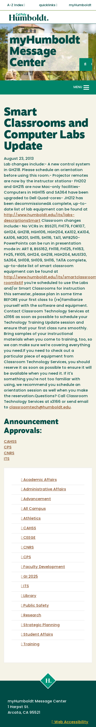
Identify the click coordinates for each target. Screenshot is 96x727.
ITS (6, 459)
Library (29, 596)
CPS (8, 447)
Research (32, 615)
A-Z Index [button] (16, 5)
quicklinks (48, 5)
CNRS (9, 453)
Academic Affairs (40, 480)
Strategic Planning (41, 625)
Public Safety (36, 606)
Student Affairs (38, 635)
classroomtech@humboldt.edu (40, 407)
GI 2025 (30, 577)
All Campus (34, 509)
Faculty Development (44, 567)
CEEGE (29, 538)
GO (91, 64)
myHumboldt (80, 5)
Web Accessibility (70, 722)
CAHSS (10, 442)
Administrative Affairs (44, 489)
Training (31, 644)
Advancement (37, 499)
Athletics (32, 519)
